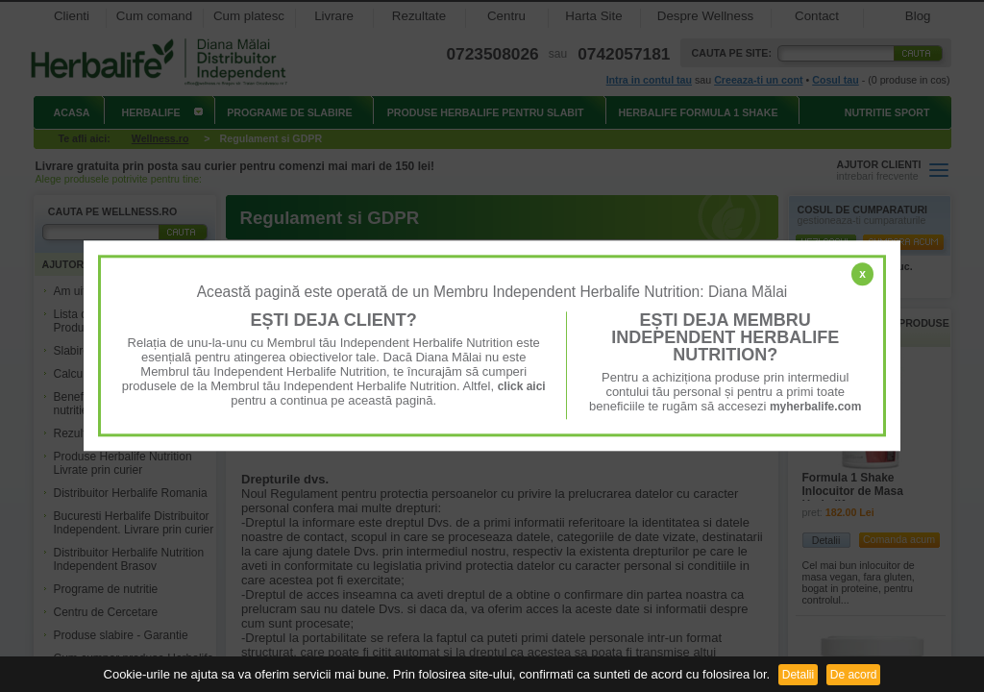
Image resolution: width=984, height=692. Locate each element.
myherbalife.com (815, 406)
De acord (853, 674)
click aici (522, 386)
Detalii (798, 674)
